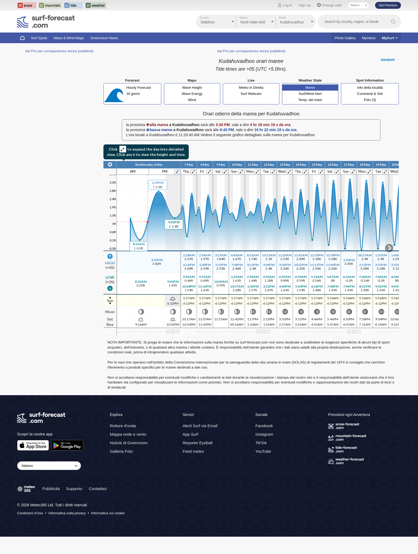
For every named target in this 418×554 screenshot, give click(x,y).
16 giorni (133, 94)
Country (204, 17)
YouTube (263, 451)
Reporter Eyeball (197, 442)
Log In (287, 5)
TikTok (261, 442)
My (390, 38)
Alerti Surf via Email (200, 425)
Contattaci (98, 488)
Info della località (370, 88)
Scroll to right (389, 248)
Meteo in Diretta (251, 88)
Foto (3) (370, 100)
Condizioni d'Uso (30, 513)
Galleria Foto (121, 451)
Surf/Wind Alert (310, 94)
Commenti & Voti (370, 94)
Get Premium (388, 5)
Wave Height (192, 88)
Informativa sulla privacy (67, 513)
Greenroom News (104, 38)
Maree (310, 88)
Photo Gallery (345, 38)
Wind (192, 100)
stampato (388, 60)
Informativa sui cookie (108, 513)
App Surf (190, 434)
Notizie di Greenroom (129, 442)
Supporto (74, 488)
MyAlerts (369, 38)
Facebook (264, 425)
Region (243, 17)
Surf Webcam (251, 94)
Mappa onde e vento (128, 434)
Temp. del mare (310, 100)
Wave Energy (192, 94)
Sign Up (305, 5)
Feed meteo (193, 451)
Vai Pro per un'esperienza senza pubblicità (59, 51)
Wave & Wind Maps (69, 38)
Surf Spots (39, 38)
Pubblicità (51, 488)
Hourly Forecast (138, 88)
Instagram (264, 434)
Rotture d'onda (123, 425)
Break (282, 17)
